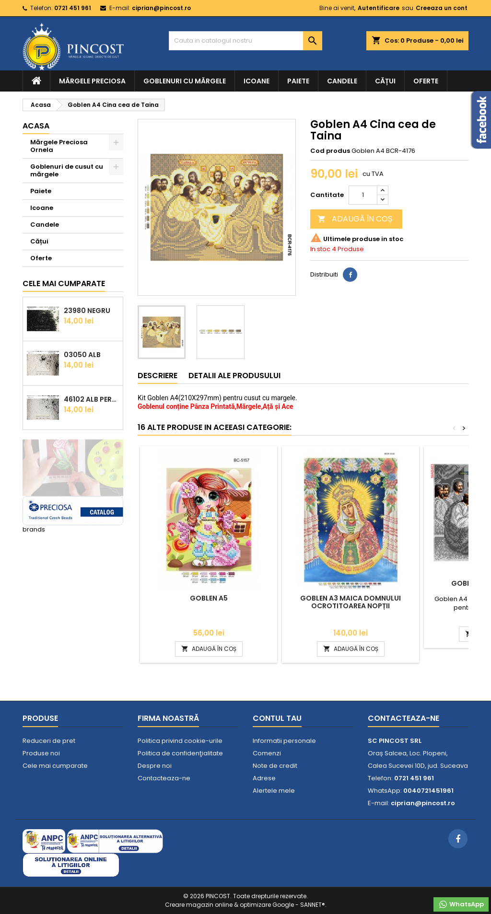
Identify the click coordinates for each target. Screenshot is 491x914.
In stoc (320, 249)
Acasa (36, 125)
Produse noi (41, 753)
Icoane (256, 81)
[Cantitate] (363, 195)
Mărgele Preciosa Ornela (59, 146)
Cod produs (330, 151)
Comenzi (267, 753)
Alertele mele (274, 790)
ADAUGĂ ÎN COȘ (354, 218)
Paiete (298, 81)
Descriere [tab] (157, 375)
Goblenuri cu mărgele (184, 81)
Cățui (385, 81)
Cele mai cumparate (64, 283)
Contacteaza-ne (164, 778)
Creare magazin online (199, 905)
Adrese (264, 778)
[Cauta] (245, 40)
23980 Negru (87, 310)
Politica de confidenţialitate (180, 753)
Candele (342, 81)
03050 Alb (82, 355)
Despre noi (155, 765)
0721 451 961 (72, 8)
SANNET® (312, 905)
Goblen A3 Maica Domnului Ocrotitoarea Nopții (350, 602)
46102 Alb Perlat (91, 399)
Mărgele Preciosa (92, 81)
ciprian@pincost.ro (161, 8)
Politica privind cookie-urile (180, 740)
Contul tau (277, 718)
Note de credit (275, 765)
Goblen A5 (209, 598)
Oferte (425, 81)
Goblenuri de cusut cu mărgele (66, 170)
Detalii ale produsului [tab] (234, 375)
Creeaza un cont (442, 8)
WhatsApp (461, 904)
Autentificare (378, 8)
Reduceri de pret (49, 740)
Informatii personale (284, 740)
